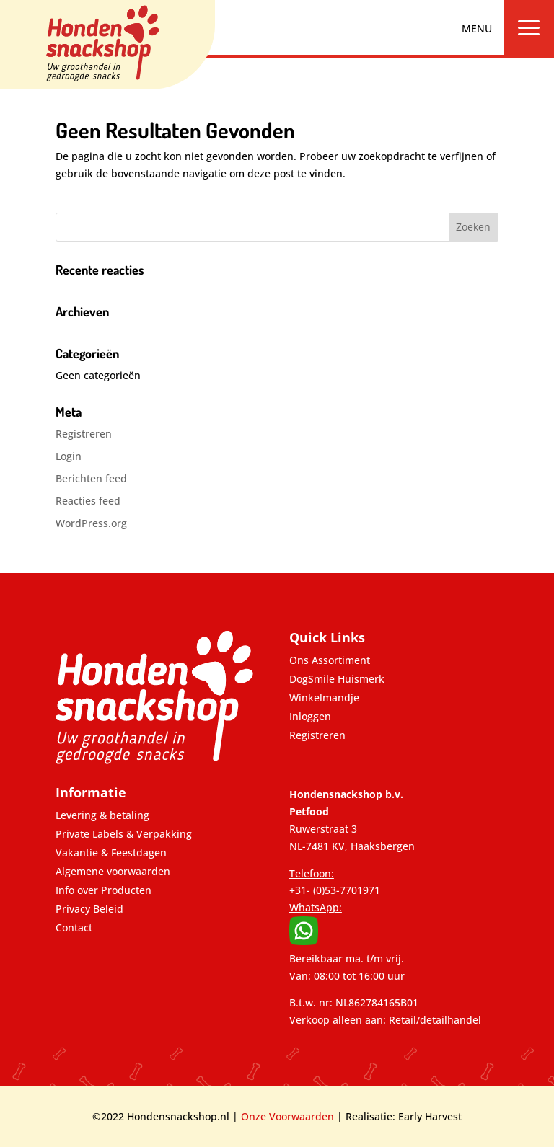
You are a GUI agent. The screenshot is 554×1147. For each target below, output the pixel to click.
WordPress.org (91, 523)
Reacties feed (88, 501)
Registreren (84, 433)
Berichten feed (91, 478)
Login (69, 456)
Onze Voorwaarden (287, 1116)
